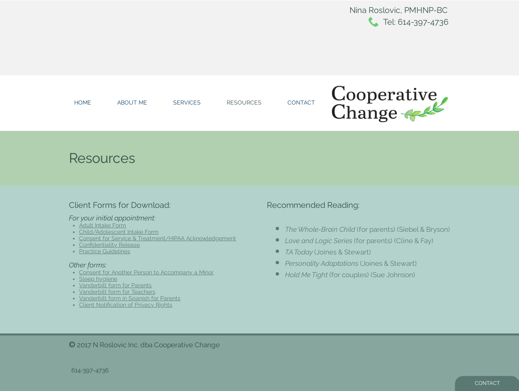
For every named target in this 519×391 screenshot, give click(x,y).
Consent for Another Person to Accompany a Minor (146, 272)
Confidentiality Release (109, 244)
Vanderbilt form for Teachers (117, 291)
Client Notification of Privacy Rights (125, 304)
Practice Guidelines (104, 251)
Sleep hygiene (98, 279)
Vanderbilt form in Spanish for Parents (129, 298)
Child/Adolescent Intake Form (119, 232)
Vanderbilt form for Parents (115, 285)
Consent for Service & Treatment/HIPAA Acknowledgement (157, 238)
